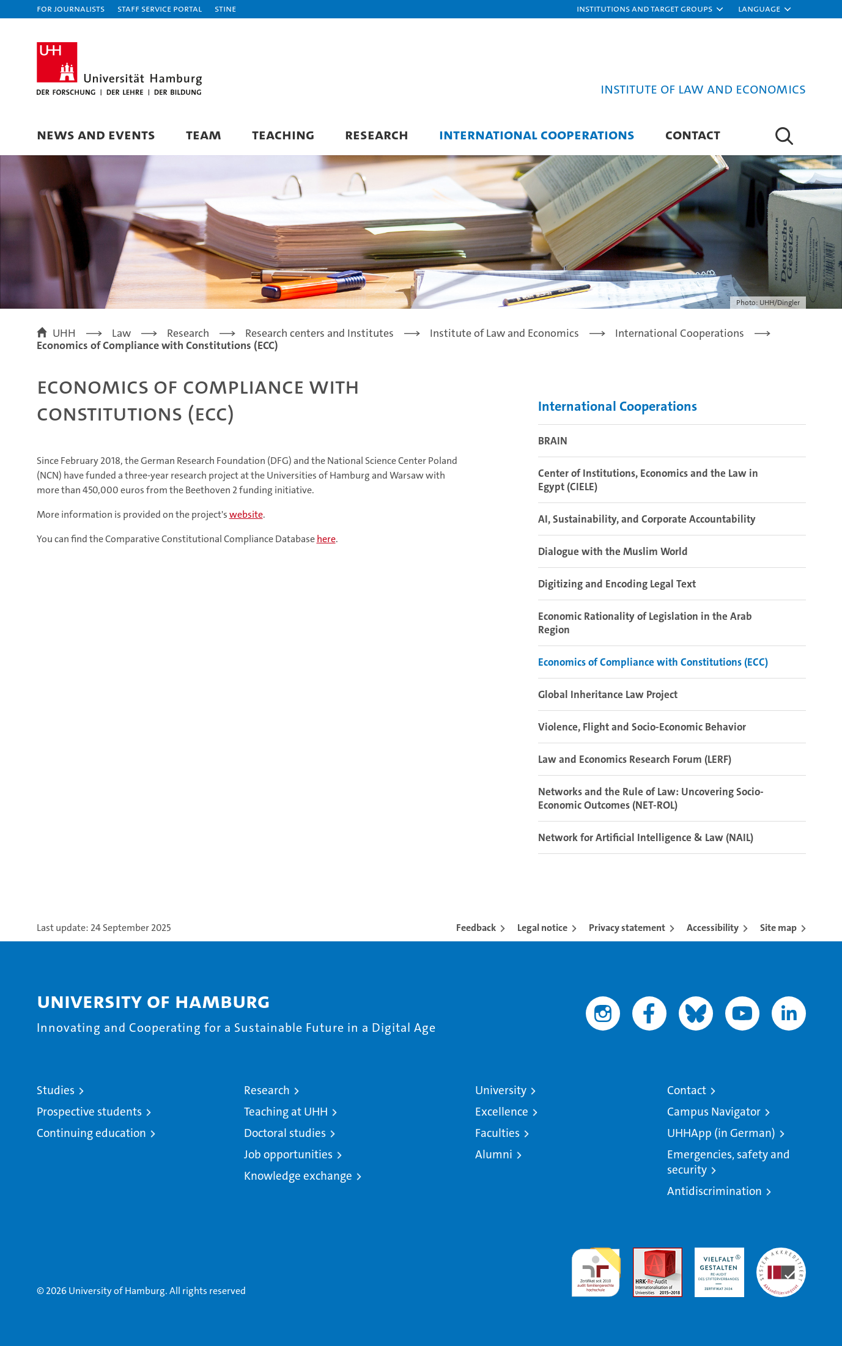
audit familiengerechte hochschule (596, 1267)
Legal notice (542, 927)
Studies (56, 1090)
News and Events (96, 134)
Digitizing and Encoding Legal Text (617, 583)
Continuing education (91, 1133)
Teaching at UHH (286, 1111)
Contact (692, 134)
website (246, 514)
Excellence (501, 1111)
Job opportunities (288, 1154)
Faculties (497, 1133)
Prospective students (89, 1111)
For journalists (71, 8)
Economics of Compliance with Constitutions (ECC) (653, 662)
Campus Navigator (714, 1111)
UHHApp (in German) (721, 1133)
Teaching (283, 134)
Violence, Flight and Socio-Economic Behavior (642, 727)
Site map (778, 927)
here (326, 538)
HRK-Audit (716, 1254)
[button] (651, 9)
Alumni (493, 1154)
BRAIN (552, 440)
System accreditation (781, 1260)
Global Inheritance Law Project (608, 694)
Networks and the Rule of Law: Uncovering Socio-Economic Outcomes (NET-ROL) (651, 798)
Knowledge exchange (298, 1175)
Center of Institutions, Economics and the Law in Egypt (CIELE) (648, 479)
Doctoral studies (285, 1133)
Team (203, 134)
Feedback (476, 927)
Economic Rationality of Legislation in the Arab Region (645, 622)
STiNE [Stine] (225, 8)
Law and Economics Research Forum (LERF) (634, 759)
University (500, 1090)
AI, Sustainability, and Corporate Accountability (647, 519)
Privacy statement (627, 927)
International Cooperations (537, 134)
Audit (644, 1254)
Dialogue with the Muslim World (613, 551)
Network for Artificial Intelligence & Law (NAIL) (645, 837)
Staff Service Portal (159, 8)
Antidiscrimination (714, 1191)
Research (376, 134)
